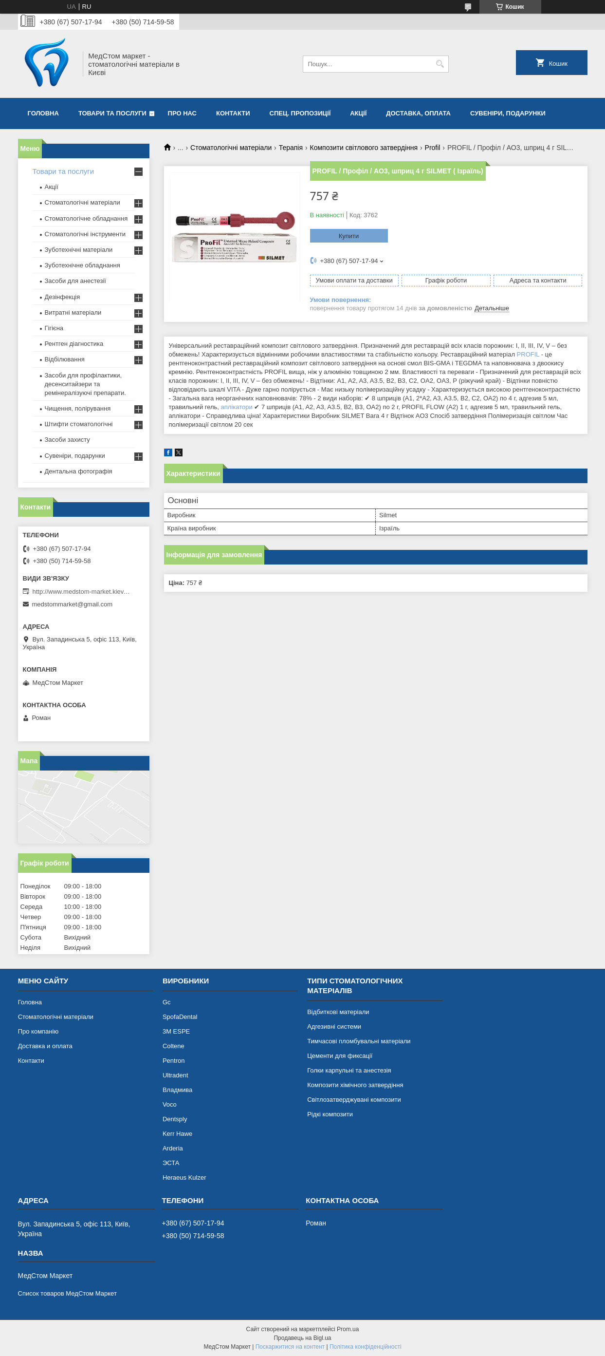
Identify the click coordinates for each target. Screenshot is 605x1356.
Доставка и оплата (45, 1046)
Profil (432, 147)
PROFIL (528, 354)
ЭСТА (171, 1163)
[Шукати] (440, 64)
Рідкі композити (330, 1114)
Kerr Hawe (177, 1133)
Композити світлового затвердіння (364, 147)
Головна (43, 113)
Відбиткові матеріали (338, 1012)
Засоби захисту (67, 439)
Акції (358, 113)
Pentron (174, 1060)
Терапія (291, 147)
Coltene (173, 1046)
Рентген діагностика (74, 343)
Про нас (182, 113)
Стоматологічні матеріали (231, 147)
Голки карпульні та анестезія (349, 1070)
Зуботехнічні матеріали (79, 249)
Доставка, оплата (418, 113)
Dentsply (175, 1119)
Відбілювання (65, 359)
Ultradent (175, 1075)
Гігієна (54, 328)
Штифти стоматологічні (79, 424)
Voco (170, 1104)
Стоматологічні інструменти (85, 234)
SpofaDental (180, 1016)
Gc (167, 1002)
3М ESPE (176, 1031)
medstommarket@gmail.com (72, 604)
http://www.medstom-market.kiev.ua (81, 591)
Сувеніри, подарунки (508, 113)
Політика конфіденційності (366, 1346)
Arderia (173, 1148)
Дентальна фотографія (78, 471)
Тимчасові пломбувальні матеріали (358, 1041)
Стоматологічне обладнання (86, 218)
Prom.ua (348, 1329)
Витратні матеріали (73, 312)
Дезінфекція (62, 297)
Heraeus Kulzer (184, 1177)
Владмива (177, 1089)
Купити (349, 236)
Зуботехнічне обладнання (82, 265)
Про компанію (38, 1031)
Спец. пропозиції (300, 113)
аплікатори (237, 407)
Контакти (233, 113)
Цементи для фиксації (339, 1055)
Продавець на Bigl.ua (302, 1338)
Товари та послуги (112, 113)
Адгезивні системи (334, 1026)
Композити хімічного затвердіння (355, 1085)
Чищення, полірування (78, 408)
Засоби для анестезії (75, 280)
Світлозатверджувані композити (354, 1099)
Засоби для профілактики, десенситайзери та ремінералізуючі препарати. (85, 384)
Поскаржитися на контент (290, 1346)
